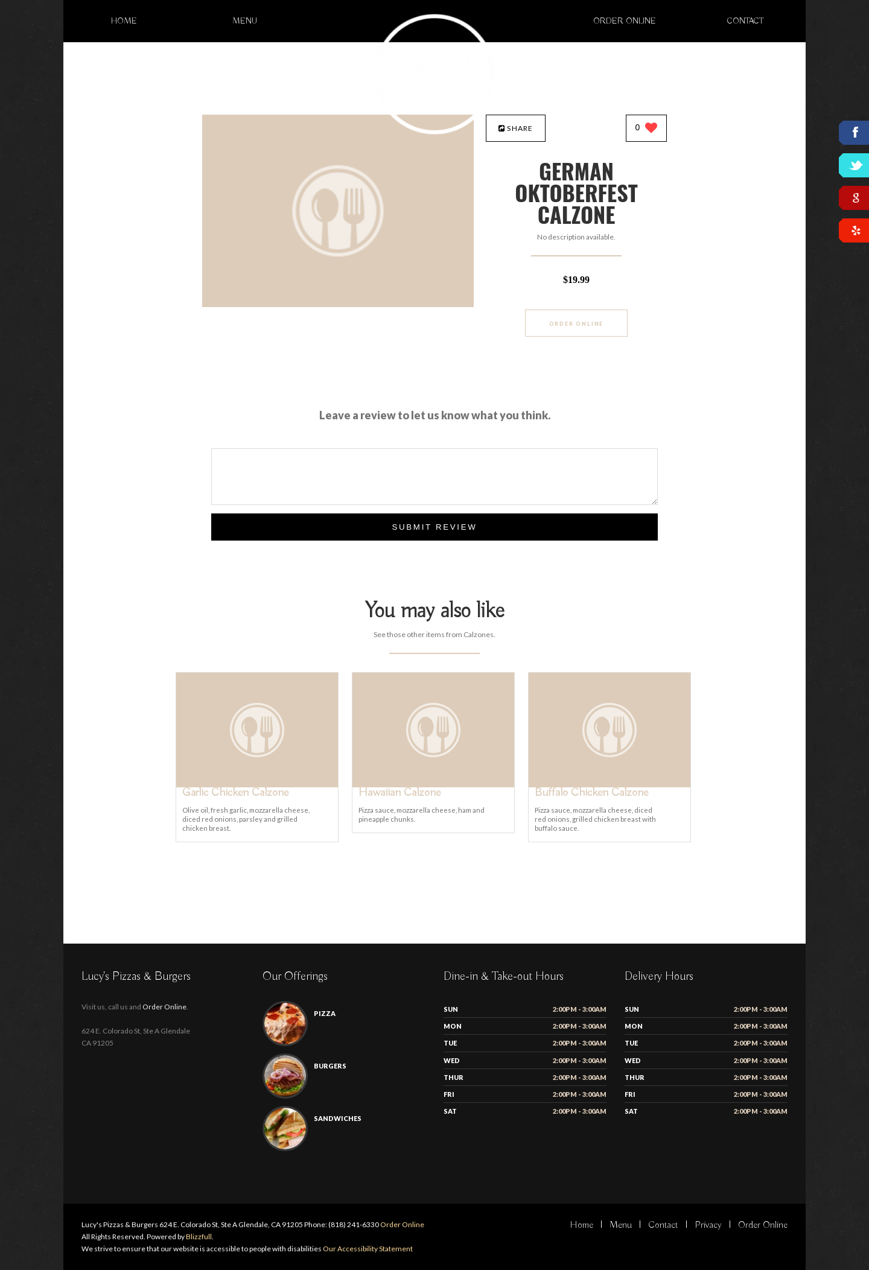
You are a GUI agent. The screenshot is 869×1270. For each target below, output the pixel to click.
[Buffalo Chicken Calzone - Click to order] (609, 784)
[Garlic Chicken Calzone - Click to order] (257, 784)
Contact (745, 21)
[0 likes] (646, 129)
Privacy (708, 1225)
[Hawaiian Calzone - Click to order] (433, 784)
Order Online (624, 21)
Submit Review (434, 527)
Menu (244, 21)
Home (124, 21)
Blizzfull (199, 1236)
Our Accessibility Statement (367, 1248)
